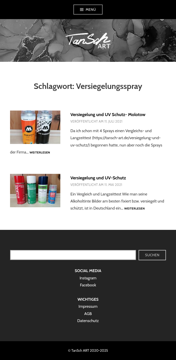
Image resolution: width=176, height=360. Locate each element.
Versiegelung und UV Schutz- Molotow (107, 114)
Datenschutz (88, 320)
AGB (88, 313)
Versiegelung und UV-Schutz (98, 178)
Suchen (152, 255)
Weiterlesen (39, 152)
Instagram (87, 278)
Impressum (88, 306)
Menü (91, 9)
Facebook (88, 285)
